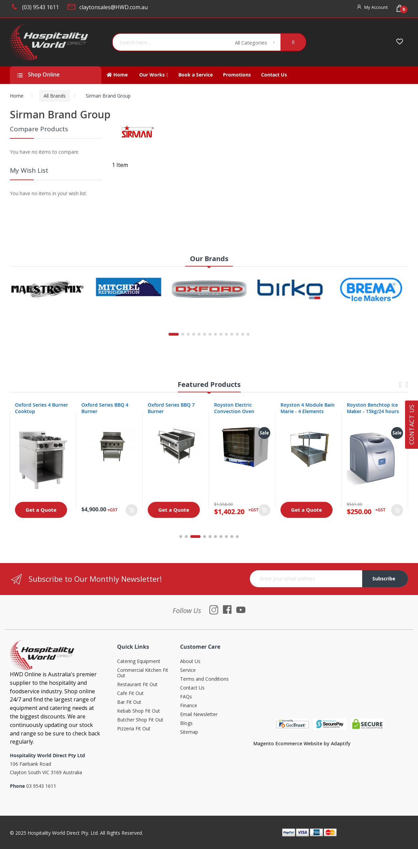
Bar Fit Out (129, 702)
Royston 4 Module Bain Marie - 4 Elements (307, 408)
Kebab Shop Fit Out (138, 711)
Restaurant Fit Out (137, 684)
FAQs (186, 697)
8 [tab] (226, 536)
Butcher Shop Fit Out (140, 720)
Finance (188, 706)
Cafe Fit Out (130, 693)
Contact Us (192, 688)
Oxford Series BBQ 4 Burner (104, 408)
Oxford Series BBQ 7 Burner (171, 408)
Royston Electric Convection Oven (234, 408)
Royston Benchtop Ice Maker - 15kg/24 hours (373, 408)
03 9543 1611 (41, 786)
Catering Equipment (138, 661)
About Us (190, 661)
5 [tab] (210, 536)
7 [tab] (221, 536)
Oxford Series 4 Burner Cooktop (41, 408)
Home (16, 95)
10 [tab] (237, 536)
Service (188, 670)
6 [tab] (215, 536)
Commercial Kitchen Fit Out (142, 673)
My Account (376, 7)
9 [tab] (231, 536)
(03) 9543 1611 (40, 7)
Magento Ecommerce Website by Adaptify (302, 743)
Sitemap (189, 732)
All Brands (55, 95)
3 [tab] (199, 536)
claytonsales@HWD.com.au (113, 7)
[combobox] (171, 42)
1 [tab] (180, 536)
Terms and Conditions (204, 679)
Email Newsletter (199, 714)
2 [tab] (190, 536)
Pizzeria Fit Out (133, 729)
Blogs (186, 723)
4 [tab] (204, 536)
